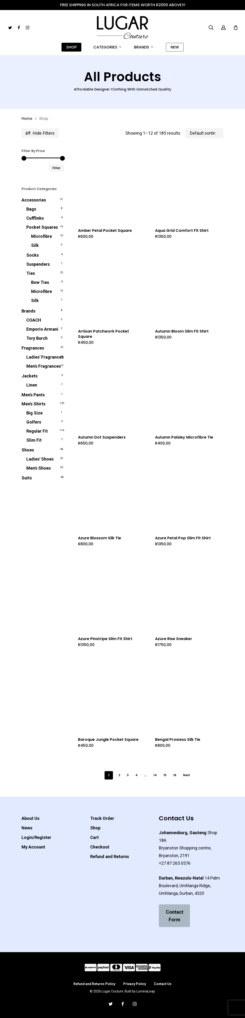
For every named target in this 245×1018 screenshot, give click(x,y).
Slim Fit (34, 440)
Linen (31, 384)
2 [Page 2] (119, 775)
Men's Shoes (38, 468)
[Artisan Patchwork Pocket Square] (108, 286)
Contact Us (163, 984)
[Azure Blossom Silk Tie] (108, 493)
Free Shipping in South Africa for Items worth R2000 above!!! (122, 5)
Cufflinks (35, 218)
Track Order (102, 818)
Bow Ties (40, 282)
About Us (30, 818)
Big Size (34, 412)
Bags (31, 209)
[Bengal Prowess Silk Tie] (186, 694)
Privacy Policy (134, 984)
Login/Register (36, 837)
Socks (32, 255)
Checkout (99, 846)
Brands (28, 310)
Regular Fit (37, 431)
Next (186, 775)
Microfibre (41, 236)
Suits (27, 477)
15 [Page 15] (165, 775)
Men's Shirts (33, 403)
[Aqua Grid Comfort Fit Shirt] (186, 185)
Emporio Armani (42, 329)
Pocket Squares (42, 227)
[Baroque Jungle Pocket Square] (108, 694)
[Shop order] (204, 133)
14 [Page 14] (155, 775)
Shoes (28, 449)
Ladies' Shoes (40, 458)
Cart (94, 837)
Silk (35, 245)
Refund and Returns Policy (94, 984)
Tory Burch (37, 338)
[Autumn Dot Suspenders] (108, 392)
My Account (33, 846)
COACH (33, 320)
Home (27, 118)
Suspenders (38, 264)
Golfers (33, 421)
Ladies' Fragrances (45, 357)
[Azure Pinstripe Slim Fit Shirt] (108, 593)
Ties (30, 273)
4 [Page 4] (136, 775)
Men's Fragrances (43, 366)
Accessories (34, 199)
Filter (56, 168)
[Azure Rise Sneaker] (186, 593)
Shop (95, 827)
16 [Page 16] (174, 775)
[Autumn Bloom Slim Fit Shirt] (186, 286)
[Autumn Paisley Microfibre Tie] (186, 392)
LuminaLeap (145, 991)
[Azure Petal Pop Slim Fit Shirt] (186, 493)
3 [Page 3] (128, 775)
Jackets (30, 375)
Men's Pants (33, 394)
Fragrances (33, 347)
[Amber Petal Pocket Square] (108, 185)
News (27, 827)
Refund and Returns (109, 856)
